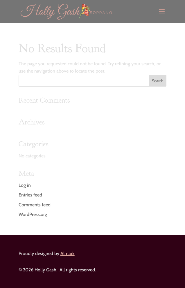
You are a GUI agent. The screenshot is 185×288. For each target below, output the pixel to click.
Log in (25, 185)
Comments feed (35, 205)
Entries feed (30, 195)
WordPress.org (33, 214)
